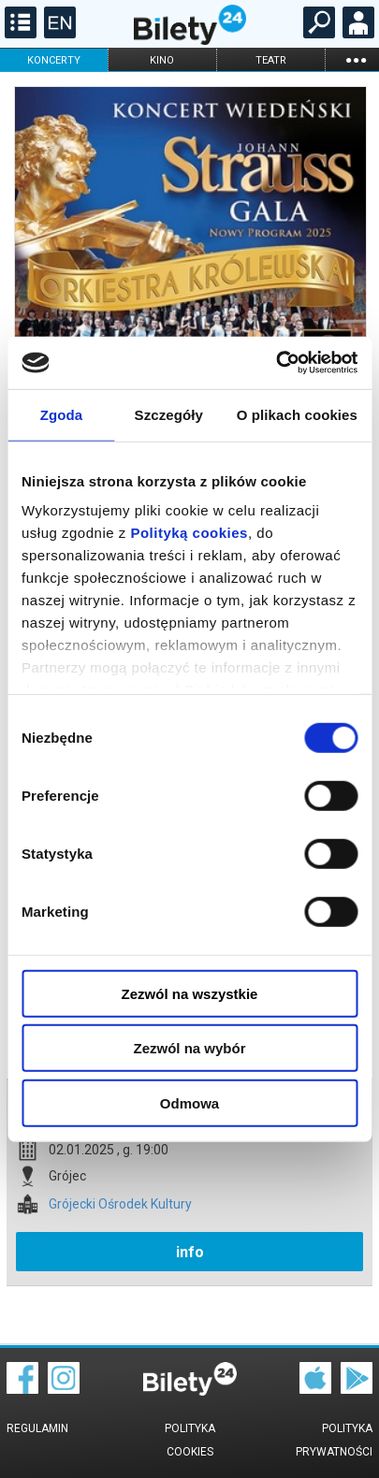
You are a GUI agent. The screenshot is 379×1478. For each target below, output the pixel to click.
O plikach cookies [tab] (297, 414)
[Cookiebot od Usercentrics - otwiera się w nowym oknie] (275, 363)
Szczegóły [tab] (169, 414)
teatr (270, 60)
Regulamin (37, 1428)
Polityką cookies (189, 533)
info (190, 1252)
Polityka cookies (190, 1440)
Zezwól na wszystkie (190, 993)
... (355, 59)
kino (162, 60)
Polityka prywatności (334, 1440)
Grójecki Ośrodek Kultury (120, 1204)
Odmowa (189, 1102)
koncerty (53, 60)
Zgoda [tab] (61, 414)
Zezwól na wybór (189, 1048)
